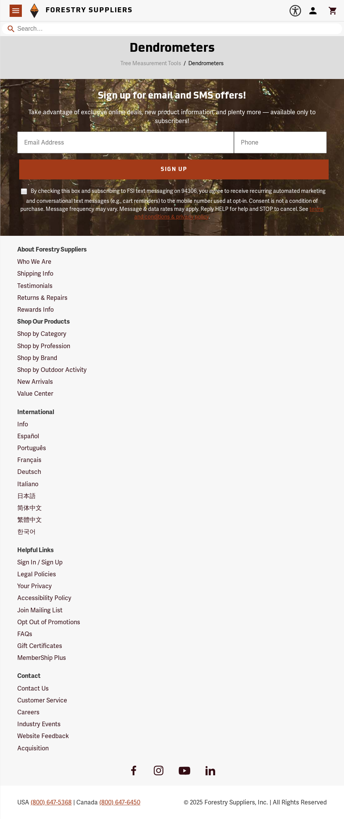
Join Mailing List (40, 610)
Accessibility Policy (44, 598)
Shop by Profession (43, 346)
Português (31, 448)
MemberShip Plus (41, 658)
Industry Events (39, 724)
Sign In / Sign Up (40, 562)
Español (28, 436)
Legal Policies (36, 574)
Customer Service (42, 700)
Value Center (35, 394)
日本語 (26, 496)
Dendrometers (206, 63)
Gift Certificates (39, 646)
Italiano (27, 484)
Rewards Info (35, 310)
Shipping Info (35, 274)
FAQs (24, 634)
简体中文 (29, 508)
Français (29, 460)
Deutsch (29, 472)
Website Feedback (43, 736)
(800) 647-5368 (51, 802)
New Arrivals (35, 382)
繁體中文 (29, 520)
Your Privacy (34, 586)
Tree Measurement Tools (150, 63)
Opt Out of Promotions (48, 622)
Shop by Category (41, 334)
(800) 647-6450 (119, 802)
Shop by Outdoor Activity (52, 370)
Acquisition (33, 748)
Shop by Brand (37, 358)
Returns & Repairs (42, 298)
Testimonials (35, 286)
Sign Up (174, 170)
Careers (28, 712)
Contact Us (33, 688)
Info (22, 424)
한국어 (26, 532)
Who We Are (34, 262)
